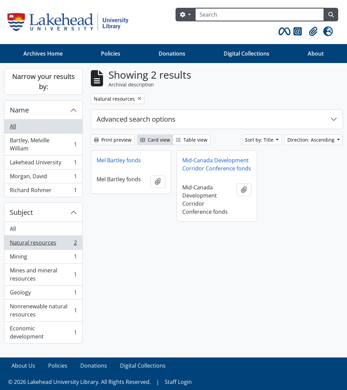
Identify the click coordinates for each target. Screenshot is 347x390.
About (316, 53)
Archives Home (43, 53)
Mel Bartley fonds (119, 160)
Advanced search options (136, 119)
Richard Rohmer (43, 191)
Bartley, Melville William (43, 144)
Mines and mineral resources (43, 274)
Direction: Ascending (311, 140)
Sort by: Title (260, 140)
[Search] (259, 14)
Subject (21, 212)
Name (19, 110)
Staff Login (178, 382)
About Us (23, 365)
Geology (43, 294)
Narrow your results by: (43, 81)
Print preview (112, 140)
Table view (191, 140)
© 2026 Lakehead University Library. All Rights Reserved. (79, 382)
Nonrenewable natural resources (43, 310)
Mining (43, 258)
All (13, 126)
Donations (172, 53)
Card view (155, 140)
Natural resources (43, 244)
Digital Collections (246, 53)
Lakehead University (43, 163)
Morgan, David (43, 177)
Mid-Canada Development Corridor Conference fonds (216, 164)
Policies (110, 53)
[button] (283, 31)
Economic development (43, 332)
